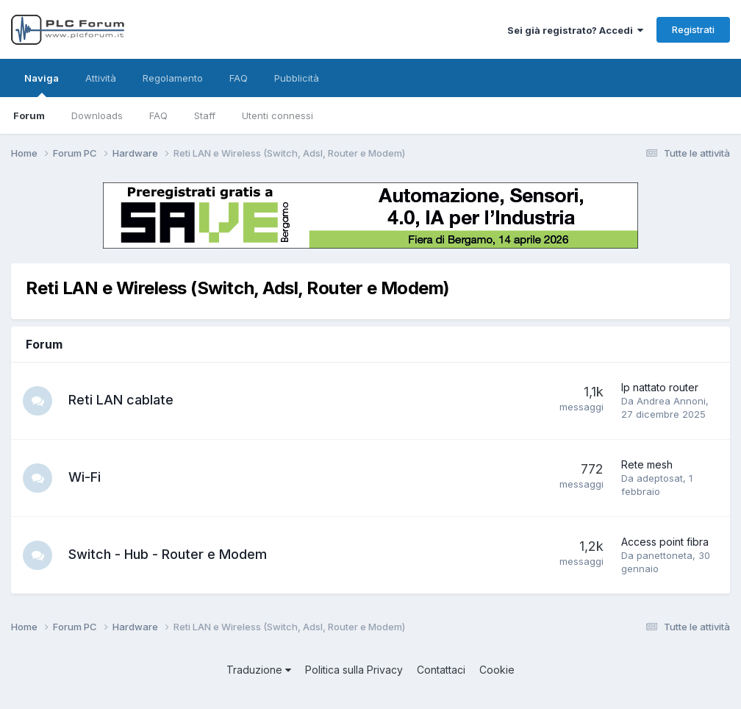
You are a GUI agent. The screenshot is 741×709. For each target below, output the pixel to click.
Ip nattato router (659, 387)
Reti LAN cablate (120, 399)
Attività (100, 78)
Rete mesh (647, 464)
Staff (204, 115)
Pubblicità (296, 78)
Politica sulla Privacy (354, 669)
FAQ (158, 115)
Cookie (497, 669)
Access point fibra (665, 541)
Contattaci (441, 669)
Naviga (41, 84)
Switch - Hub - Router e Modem (167, 554)
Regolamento (173, 78)
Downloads (97, 115)
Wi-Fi (84, 477)
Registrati (693, 29)
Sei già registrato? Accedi (575, 30)
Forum (29, 115)
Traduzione (258, 669)
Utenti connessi (277, 115)
